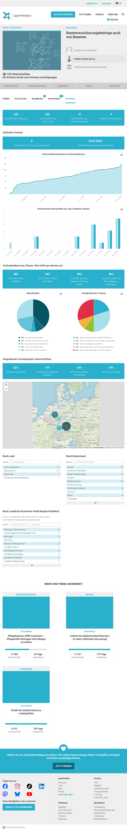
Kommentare (54, 97)
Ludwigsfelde (26, 669)
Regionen (62, 819)
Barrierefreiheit (100, 819)
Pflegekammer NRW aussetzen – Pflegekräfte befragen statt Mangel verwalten (26, 639)
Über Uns (113, 14)
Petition (6, 98)
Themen (62, 816)
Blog (60, 788)
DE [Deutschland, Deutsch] (119, 3)
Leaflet (64, 447)
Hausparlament (101, 791)
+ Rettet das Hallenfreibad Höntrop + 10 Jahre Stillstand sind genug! (89, 637)
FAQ (96, 782)
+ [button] (6, 385)
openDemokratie (101, 788)
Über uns (62, 782)
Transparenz (99, 807)
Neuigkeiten (37, 97)
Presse (61, 791)
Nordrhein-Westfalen (26, 594)
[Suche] (123, 14)
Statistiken (70, 98)
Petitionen (85, 14)
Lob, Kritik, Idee (65, 794)
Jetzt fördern (63, 766)
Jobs (60, 785)
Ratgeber (62, 807)
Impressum (99, 816)
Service (99, 14)
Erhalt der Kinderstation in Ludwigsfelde (26, 712)
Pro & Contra (21, 98)
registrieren (91, 3)
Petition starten (63, 14)
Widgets (97, 785)
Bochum (90, 594)
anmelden (106, 3)
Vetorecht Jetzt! (101, 797)
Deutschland (16, 27)
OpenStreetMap (98, 447)
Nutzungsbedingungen (104, 810)
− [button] (6, 389)
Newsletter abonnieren (18, 807)
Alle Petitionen (64, 810)
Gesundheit (71, 27)
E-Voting (98, 794)
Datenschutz (99, 813)
